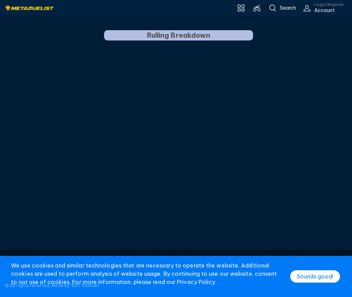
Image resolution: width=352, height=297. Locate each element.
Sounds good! (315, 276)
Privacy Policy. (197, 281)
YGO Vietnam (85, 285)
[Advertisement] (176, 162)
